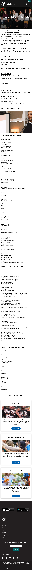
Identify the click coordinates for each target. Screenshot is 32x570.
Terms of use (10, 568)
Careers (3, 530)
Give (29, 1)
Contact (3, 537)
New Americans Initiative (16, 437)
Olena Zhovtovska (5, 69)
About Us (4, 525)
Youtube (10, 558)
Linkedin (14, 558)
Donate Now (16, 428)
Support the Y (16, 403)
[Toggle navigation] (26, 4)
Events (3, 535)
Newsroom (4, 532)
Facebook (3, 558)
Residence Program (6, 527)
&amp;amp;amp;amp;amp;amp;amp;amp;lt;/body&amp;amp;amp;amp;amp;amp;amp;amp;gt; (16, 547)
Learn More (16, 462)
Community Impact (16, 470)
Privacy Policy (4, 568)
